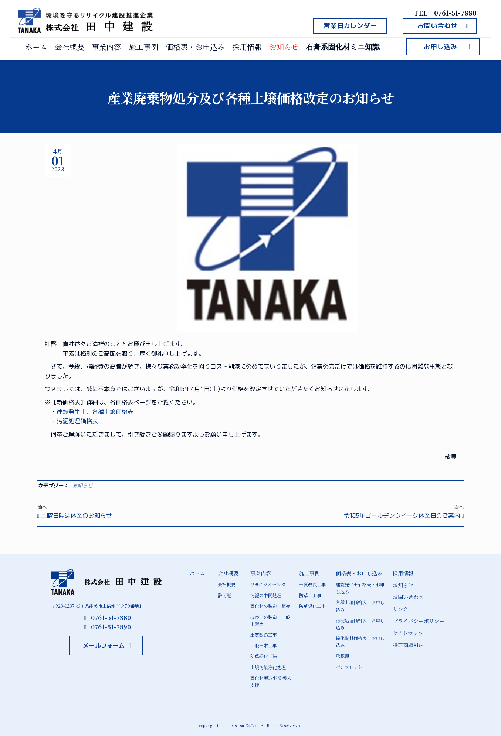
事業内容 (106, 46)
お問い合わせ (408, 596)
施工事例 (143, 46)
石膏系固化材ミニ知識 (343, 47)
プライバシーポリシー (418, 620)
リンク (400, 609)
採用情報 (247, 46)
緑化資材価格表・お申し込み (360, 641)
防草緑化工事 (312, 606)
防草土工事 (310, 595)
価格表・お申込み (195, 46)
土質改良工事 (263, 634)
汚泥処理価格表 (77, 421)
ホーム (36, 46)
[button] (350, 26)
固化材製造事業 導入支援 (270, 681)
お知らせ (283, 46)
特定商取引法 (408, 644)
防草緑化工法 (263, 656)
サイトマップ (408, 633)
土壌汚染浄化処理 (268, 667)
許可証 (224, 595)
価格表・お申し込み (359, 573)
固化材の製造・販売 (270, 606)
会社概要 (69, 46)
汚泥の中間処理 (265, 595)
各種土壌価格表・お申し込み (360, 605)
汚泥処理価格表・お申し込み (360, 623)
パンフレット (349, 667)
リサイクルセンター (270, 584)
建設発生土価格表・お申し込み (360, 588)
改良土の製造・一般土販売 (270, 620)
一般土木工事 (263, 645)
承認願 (342, 656)
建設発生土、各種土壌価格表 (95, 412)
